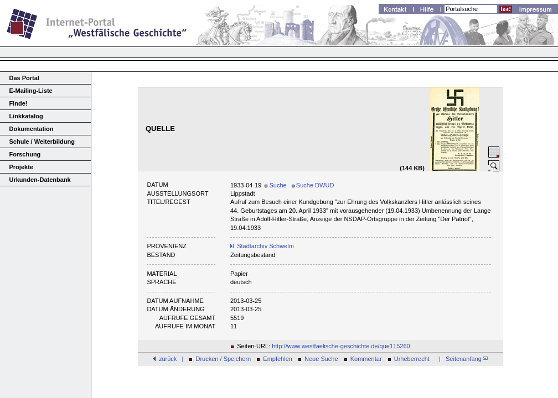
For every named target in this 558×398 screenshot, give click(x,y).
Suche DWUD (313, 185)
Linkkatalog (26, 116)
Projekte (21, 167)
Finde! (18, 103)
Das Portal (24, 78)
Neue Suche (321, 358)
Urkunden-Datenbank (40, 179)
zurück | (171, 358)
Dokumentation (31, 128)
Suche (275, 185)
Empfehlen (277, 358)
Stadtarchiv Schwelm (265, 246)
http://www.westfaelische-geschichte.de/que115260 (341, 346)
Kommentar (366, 358)
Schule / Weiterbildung (42, 141)
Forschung (25, 154)
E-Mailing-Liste (31, 90)
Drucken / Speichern (223, 358)
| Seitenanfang (462, 358)
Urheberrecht (412, 358)
